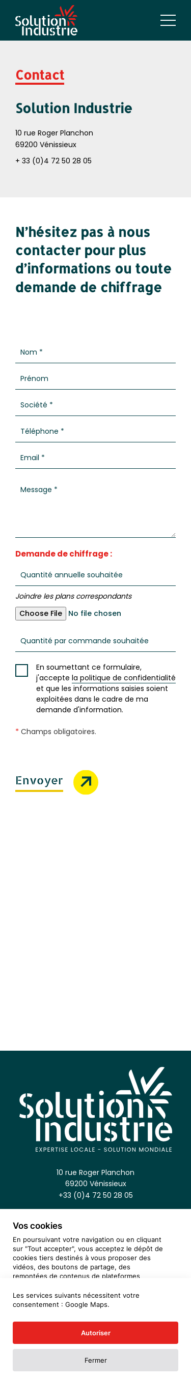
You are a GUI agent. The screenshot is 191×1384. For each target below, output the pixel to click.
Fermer (96, 1360)
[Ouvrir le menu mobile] (168, 20)
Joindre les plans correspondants (73, 596)
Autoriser (96, 1333)
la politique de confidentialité (124, 678)
